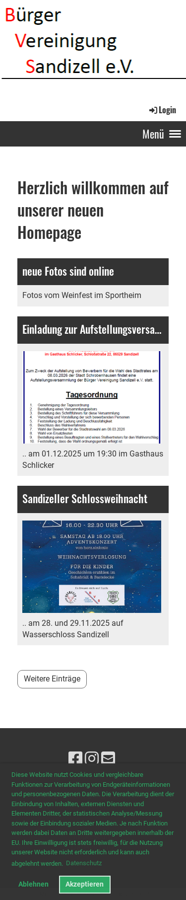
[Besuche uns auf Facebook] (75, 759)
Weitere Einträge (52, 678)
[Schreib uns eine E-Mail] (108, 759)
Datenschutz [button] (84, 863)
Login (162, 110)
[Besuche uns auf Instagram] (92, 759)
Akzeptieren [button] (84, 884)
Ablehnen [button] (33, 884)
